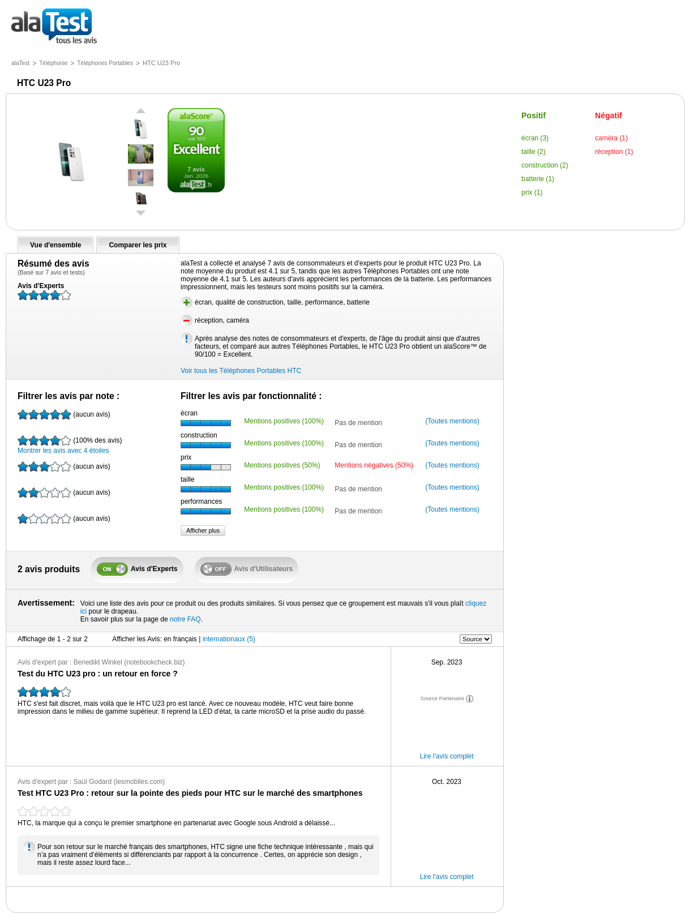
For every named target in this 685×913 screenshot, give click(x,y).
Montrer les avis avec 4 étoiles (70, 445)
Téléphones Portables (105, 63)
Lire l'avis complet (447, 756)
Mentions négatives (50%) (374, 465)
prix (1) (531, 192)
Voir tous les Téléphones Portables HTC (241, 371)
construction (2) (544, 165)
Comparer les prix (137, 245)
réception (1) (614, 152)
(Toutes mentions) (452, 421)
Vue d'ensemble (55, 245)
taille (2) (533, 152)
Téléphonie (53, 63)
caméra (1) (611, 138)
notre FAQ (185, 619)
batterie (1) (537, 179)
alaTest (20, 63)
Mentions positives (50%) (282, 465)
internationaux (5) (229, 639)
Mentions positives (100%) (284, 421)
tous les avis (54, 26)
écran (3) (535, 138)
